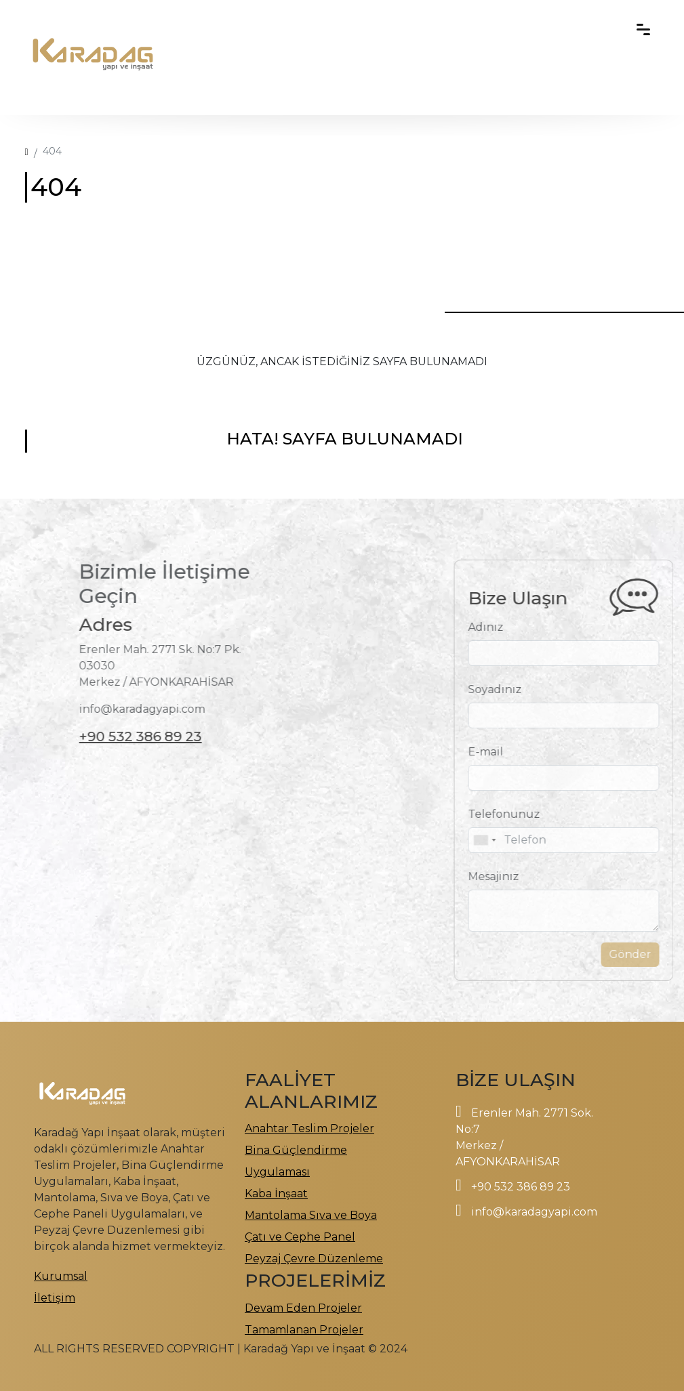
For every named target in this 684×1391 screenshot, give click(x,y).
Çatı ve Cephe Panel (300, 1236)
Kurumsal (60, 1276)
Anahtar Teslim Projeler (309, 1128)
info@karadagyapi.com (534, 1211)
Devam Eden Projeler (303, 1308)
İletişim (54, 1297)
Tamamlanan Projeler (304, 1329)
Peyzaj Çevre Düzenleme (314, 1258)
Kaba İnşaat (276, 1193)
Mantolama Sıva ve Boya (311, 1215)
